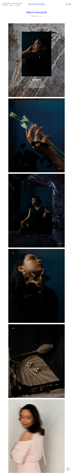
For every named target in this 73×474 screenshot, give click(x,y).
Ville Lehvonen (36, 4)
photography (6, 3)
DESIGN (11, 5)
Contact (17, 5)
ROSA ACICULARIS (17, 3)
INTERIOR (4, 5)
